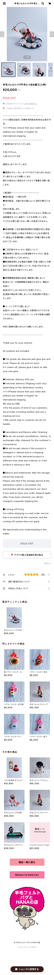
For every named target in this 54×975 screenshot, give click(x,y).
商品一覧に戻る (27, 862)
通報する (47, 563)
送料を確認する (30, 104)
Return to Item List (27, 874)
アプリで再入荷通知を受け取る (27, 555)
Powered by (27, 947)
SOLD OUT (27, 543)
